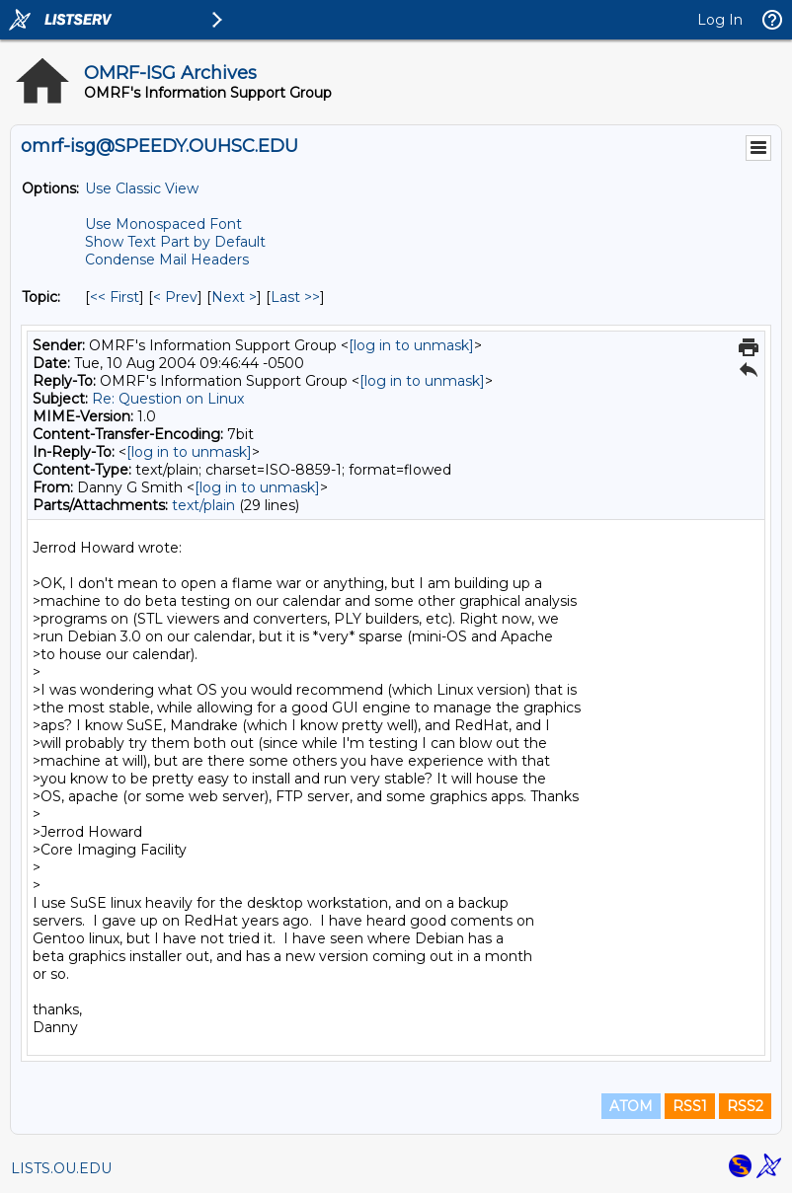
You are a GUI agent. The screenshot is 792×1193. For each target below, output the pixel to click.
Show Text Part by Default (175, 242)
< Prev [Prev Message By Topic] (175, 297)
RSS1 (690, 1106)
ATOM (631, 1106)
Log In (720, 20)
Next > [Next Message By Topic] (234, 297)
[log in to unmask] (411, 345)
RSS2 (745, 1106)
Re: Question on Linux (168, 399)
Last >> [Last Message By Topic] (295, 297)
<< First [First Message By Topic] (114, 297)
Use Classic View (141, 188)
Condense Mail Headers (167, 259)
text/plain (203, 505)
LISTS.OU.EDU (61, 1168)
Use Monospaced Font (163, 224)
